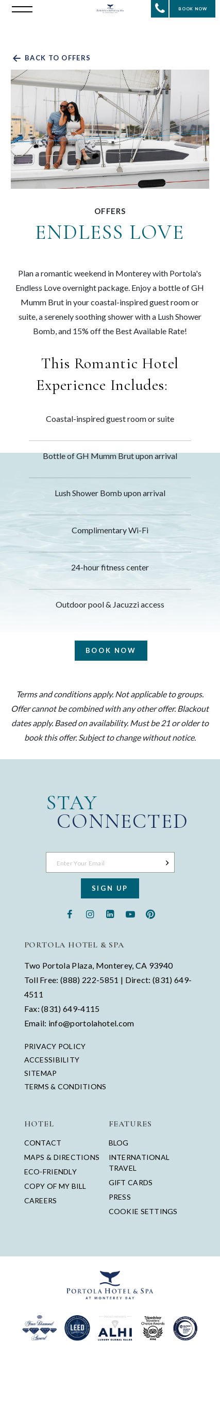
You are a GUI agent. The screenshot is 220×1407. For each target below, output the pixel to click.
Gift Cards (131, 1182)
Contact (43, 1142)
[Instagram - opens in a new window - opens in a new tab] (89, 913)
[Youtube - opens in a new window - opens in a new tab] (130, 913)
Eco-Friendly (50, 1171)
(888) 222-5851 (89, 980)
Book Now (111, 650)
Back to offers (51, 58)
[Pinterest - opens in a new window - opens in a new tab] (150, 913)
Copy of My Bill (55, 1186)
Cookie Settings (143, 1211)
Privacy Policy (55, 1046)
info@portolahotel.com (91, 1023)
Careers (40, 1200)
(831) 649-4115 (70, 1008)
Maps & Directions (62, 1157)
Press (120, 1196)
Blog (119, 1142)
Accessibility (52, 1060)
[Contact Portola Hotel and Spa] (159, 9)
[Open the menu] (19, 8)
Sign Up (110, 888)
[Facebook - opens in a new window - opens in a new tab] (69, 913)
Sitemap (40, 1073)
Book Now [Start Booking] (192, 8)
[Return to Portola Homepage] (110, 8)
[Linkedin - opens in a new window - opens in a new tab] (110, 913)
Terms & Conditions (65, 1086)
